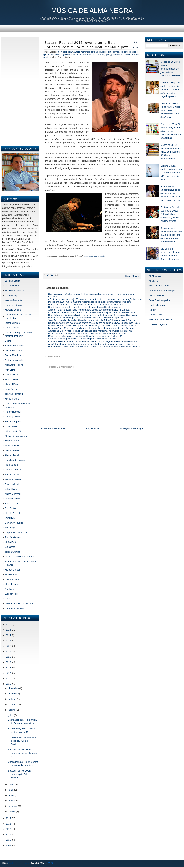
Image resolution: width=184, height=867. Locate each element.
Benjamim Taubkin (14, 523)
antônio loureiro (99, 52)
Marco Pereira (12, 379)
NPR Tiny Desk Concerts (161, 319)
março (12, 800)
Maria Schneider (13, 479)
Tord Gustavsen (13, 537)
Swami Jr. (10, 518)
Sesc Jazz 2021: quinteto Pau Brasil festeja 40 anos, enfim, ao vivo (82, 338)
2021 (9, 651)
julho (11, 715)
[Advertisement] (20, 89)
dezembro (14, 688)
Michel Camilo (12, 398)
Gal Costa (10, 547)
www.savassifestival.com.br (94, 256)
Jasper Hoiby (99, 54)
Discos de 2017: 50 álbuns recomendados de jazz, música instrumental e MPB (170, 69)
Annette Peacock (13, 350)
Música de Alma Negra (92, 10)
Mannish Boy (155, 314)
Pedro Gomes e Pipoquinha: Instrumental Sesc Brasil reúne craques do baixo (87, 333)
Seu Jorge (10, 527)
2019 (9, 662)
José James (11, 426)
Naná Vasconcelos (14, 608)
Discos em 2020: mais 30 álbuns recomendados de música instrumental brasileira (89, 302)
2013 (9, 823)
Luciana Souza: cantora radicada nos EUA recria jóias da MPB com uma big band (171, 172)
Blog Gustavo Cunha (159, 285)
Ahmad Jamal (12, 455)
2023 (9, 640)
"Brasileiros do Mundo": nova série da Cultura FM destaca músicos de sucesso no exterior (170, 193)
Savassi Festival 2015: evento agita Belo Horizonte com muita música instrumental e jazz (86, 45)
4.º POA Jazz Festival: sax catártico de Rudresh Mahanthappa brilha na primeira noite (91, 312)
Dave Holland (12, 484)
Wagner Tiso (11, 593)
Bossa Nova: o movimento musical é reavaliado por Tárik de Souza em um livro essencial (171, 235)
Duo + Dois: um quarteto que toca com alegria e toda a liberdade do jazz (84, 307)
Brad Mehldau (12, 465)
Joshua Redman (13, 469)
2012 (9, 829)
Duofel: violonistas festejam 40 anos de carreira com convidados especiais (85, 317)
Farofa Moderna (157, 305)
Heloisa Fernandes (14, 345)
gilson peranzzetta (52, 54)
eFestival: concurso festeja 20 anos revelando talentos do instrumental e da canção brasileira (95, 299)
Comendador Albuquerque (162, 290)
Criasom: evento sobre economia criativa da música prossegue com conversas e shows (92, 341)
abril (11, 795)
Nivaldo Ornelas (131, 54)
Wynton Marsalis (13, 300)
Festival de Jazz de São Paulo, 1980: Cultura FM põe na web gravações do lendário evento (170, 214)
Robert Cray (11, 295)
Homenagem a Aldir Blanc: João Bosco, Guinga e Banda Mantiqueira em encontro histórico (94, 346)
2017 (9, 673)
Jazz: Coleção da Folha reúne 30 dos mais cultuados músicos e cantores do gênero (170, 110)
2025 (9, 629)
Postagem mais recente (53, 428)
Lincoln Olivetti (12, 513)
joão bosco (116, 54)
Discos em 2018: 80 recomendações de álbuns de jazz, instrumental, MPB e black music (170, 131)
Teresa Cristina (12, 551)
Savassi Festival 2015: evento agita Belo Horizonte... (19, 774)
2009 (9, 845)
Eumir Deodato (12, 450)
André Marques (13, 421)
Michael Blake (12, 384)
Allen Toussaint (12, 445)
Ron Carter (10, 508)
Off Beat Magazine (158, 324)
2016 (9, 678)
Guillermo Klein (70, 54)
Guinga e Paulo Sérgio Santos (20, 556)
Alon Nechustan (65, 52)
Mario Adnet (11, 574)
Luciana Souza (12, 280)
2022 (9, 646)
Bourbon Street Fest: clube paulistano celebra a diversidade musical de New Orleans (91, 328)
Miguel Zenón (12, 440)
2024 (9, 635)
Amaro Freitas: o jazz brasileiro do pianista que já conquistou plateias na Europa (88, 309)
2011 (9, 834)
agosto (12, 709)
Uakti (45, 57)
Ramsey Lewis (12, 416)
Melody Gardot (12, 569)
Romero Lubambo (14, 305)
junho (12, 784)
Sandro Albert (12, 474)
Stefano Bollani (12, 323)
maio (11, 790)
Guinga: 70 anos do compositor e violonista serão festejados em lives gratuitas (88, 304)
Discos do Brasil (157, 295)
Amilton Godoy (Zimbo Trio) (19, 603)
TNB (50, 863)
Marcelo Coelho (13, 309)
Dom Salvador (12, 327)
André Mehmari (13, 494)
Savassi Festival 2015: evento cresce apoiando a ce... (22, 753)
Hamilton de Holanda (15, 460)
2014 (9, 818)
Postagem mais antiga (131, 428)
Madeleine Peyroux (14, 290)
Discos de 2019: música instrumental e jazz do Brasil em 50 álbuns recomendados (170, 152)
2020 (9, 656)
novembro (14, 693)
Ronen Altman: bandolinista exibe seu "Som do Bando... (22, 741)
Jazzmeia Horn (12, 285)
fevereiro (13, 806)
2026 (9, 624)
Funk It (152, 310)
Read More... (132, 276)
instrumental (85, 54)
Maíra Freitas (11, 542)
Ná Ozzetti (10, 589)
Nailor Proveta (12, 579)
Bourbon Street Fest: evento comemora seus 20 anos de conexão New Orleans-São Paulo (94, 323)
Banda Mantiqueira (14, 355)
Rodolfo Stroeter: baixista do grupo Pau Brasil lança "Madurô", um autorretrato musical (92, 325)
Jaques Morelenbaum (16, 532)
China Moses (11, 374)
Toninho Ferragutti (14, 394)
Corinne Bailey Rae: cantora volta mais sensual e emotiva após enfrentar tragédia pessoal (170, 89)
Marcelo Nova (12, 584)
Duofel (8, 340)
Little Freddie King (14, 431)
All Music (153, 281)
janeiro (12, 811)
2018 (9, 667)
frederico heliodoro (130, 52)
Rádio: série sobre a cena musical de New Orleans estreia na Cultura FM (85, 336)
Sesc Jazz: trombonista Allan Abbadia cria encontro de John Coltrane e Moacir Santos (91, 320)
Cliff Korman (114, 52)
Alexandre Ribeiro (14, 365)
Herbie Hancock (13, 411)
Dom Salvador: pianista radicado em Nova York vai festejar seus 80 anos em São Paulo (92, 315)
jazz (108, 54)
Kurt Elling (10, 369)
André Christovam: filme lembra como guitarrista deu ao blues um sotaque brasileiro (90, 344)
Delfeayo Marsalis (14, 360)
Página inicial (93, 428)
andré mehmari (82, 52)
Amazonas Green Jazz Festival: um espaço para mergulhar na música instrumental (90, 330)
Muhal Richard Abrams (16, 436)
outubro (13, 699)
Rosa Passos (11, 503)
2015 (9, 684)
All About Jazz (156, 276)
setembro (14, 704)
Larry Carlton (11, 389)
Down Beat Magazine (159, 300)
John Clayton (11, 489)
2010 (9, 840)
